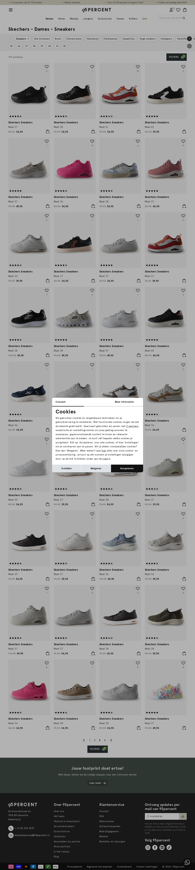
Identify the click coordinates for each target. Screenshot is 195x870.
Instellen (66, 468)
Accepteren (127, 468)
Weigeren (96, 468)
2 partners (132, 426)
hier (104, 450)
